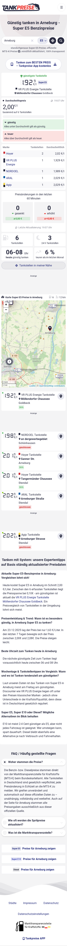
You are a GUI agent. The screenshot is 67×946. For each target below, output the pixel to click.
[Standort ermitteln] (52, 40)
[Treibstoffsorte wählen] (42, 40)
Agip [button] (9, 184)
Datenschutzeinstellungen (33, 914)
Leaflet (32, 386)
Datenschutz (51, 903)
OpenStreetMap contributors (52, 386)
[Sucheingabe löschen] (32, 40)
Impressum (30, 903)
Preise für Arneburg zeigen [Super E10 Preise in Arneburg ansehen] (33, 859)
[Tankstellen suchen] (60, 40)
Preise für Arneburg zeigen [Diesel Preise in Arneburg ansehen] (33, 870)
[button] (50, 330)
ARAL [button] (9, 178)
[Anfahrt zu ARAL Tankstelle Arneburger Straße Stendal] (60, 496)
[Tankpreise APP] (33, 938)
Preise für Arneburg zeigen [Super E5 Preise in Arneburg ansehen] (33, 849)
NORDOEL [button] (12, 171)
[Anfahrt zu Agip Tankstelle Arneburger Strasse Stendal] (60, 536)
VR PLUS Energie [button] (11, 162)
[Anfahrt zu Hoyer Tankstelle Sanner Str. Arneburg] (60, 456)
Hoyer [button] (9, 153)
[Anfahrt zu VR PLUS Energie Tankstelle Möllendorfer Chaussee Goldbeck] (60, 396)
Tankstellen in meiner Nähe (33, 265)
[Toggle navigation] (61, 7)
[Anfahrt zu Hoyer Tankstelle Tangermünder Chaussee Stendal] (60, 476)
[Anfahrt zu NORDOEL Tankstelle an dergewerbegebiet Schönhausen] (60, 436)
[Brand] (21, 7)
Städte (12, 903)
